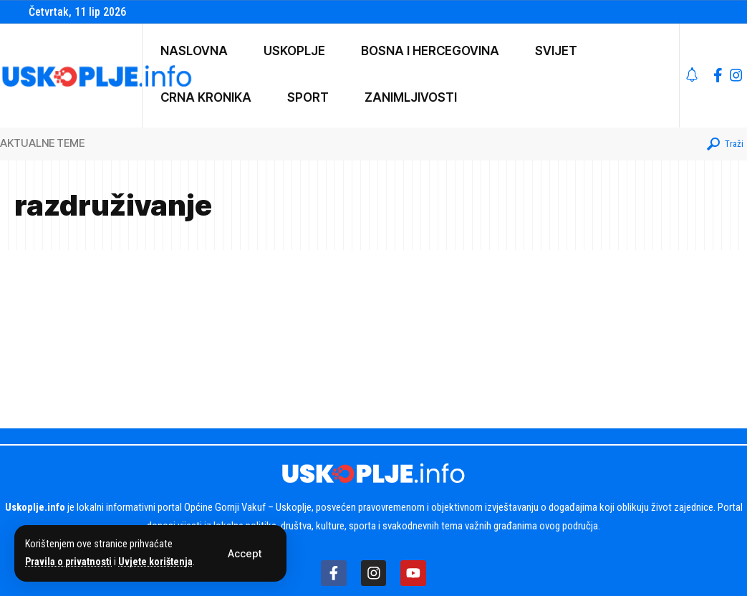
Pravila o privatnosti (69, 562)
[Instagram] (736, 75)
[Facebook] (718, 75)
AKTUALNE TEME (42, 143)
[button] (244, 554)
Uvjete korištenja (158, 562)
